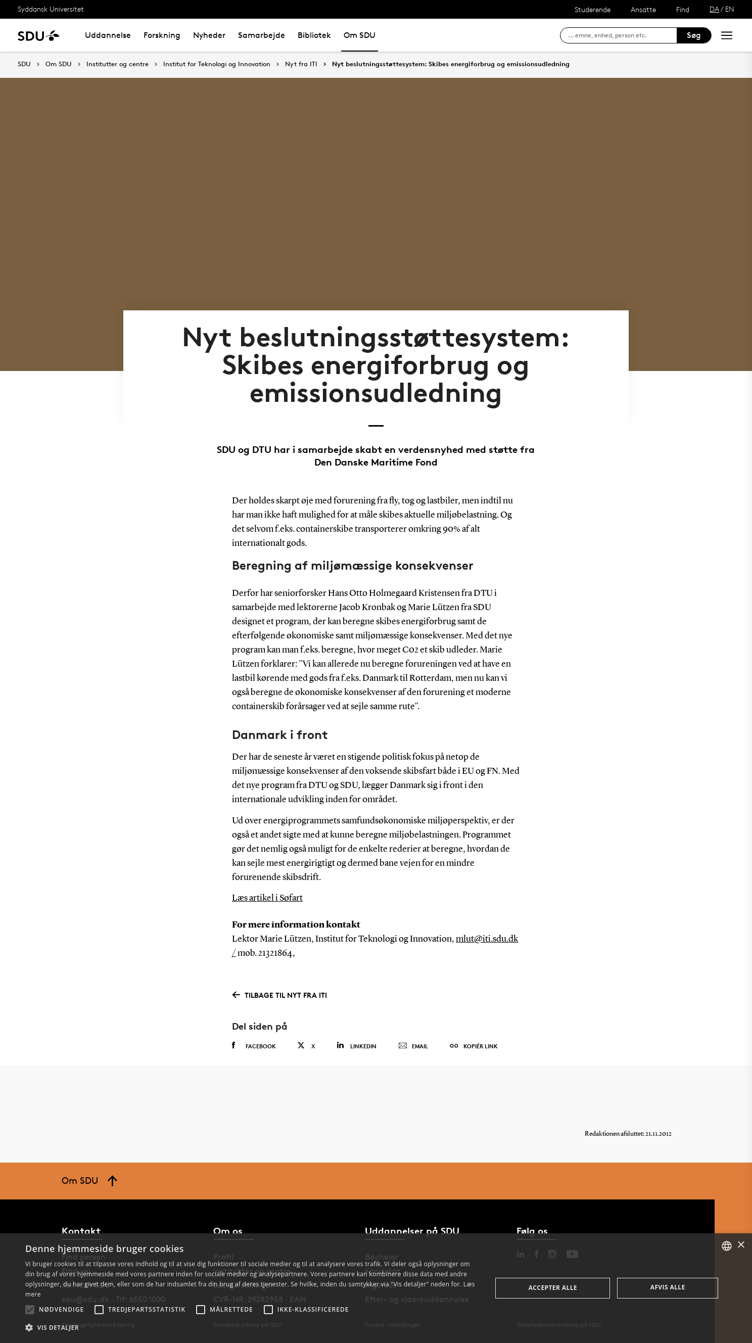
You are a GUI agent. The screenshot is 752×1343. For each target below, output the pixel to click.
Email (413, 1046)
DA (714, 9)
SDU (24, 64)
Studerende (592, 9)
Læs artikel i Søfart (267, 898)
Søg (694, 35)
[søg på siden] (622, 35)
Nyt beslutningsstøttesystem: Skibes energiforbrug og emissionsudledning (451, 64)
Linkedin (357, 1045)
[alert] (376, 1288)
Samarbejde (261, 35)
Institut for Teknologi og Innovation (216, 64)
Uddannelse (108, 35)
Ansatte (643, 9)
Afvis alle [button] (667, 1287)
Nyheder (209, 35)
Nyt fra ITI (301, 64)
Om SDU (359, 35)
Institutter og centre (117, 64)
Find (682, 9)
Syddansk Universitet (51, 9)
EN (729, 9)
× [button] (740, 1245)
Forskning (162, 35)
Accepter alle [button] (553, 1287)
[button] (30, 1310)
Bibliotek (314, 35)
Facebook (254, 1046)
